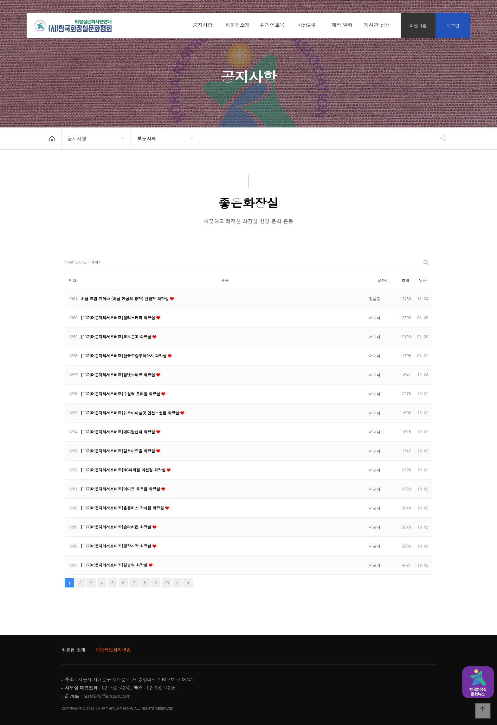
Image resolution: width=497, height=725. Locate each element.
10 (166, 582)
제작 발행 (342, 25)
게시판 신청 (377, 25)
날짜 (423, 280)
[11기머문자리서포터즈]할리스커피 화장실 (118, 317)
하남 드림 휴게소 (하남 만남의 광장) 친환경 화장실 (125, 298)
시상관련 (307, 25)
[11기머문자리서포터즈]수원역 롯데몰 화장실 (121, 393)
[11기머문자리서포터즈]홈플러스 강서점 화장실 (123, 507)
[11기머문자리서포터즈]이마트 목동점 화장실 (121, 488)
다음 (177, 582)
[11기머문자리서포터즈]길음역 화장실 (115, 564)
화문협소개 (237, 25)
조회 (405, 280)
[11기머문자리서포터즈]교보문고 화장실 (116, 336)
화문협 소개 (73, 650)
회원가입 (418, 25)
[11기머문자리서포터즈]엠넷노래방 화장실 (118, 374)
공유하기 (440, 138)
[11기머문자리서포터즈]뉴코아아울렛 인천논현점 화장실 (130, 412)
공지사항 (202, 25)
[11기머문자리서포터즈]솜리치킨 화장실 (116, 526)
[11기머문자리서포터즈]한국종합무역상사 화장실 (124, 355)
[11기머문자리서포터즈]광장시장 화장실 (116, 545)
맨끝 (188, 582)
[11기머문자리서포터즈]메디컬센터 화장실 (118, 431)
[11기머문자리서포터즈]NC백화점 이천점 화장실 (124, 469)
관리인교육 (272, 25)
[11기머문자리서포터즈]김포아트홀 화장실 (118, 450)
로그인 (453, 25)
